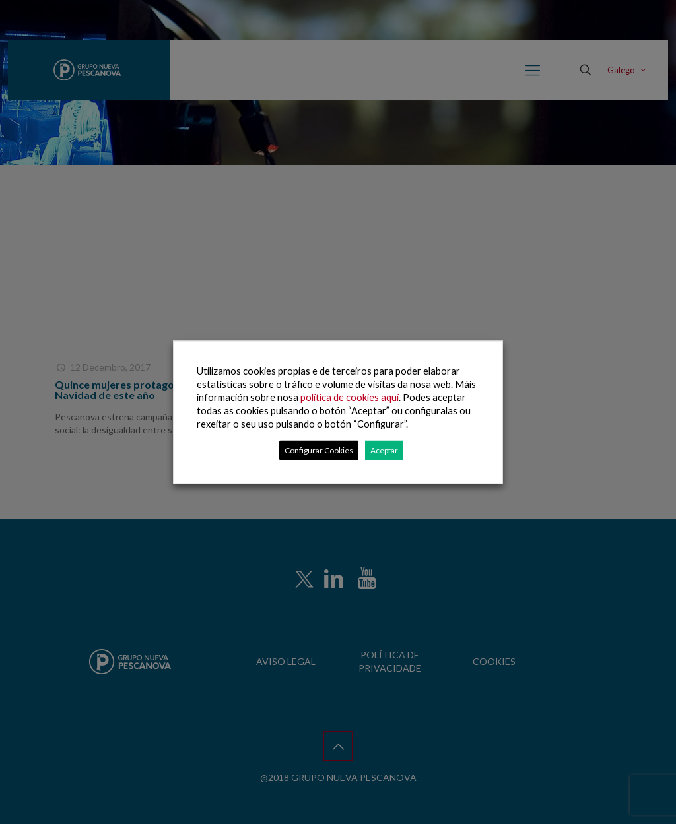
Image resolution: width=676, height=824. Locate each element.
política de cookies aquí (349, 396)
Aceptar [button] (384, 450)
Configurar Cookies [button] (319, 450)
